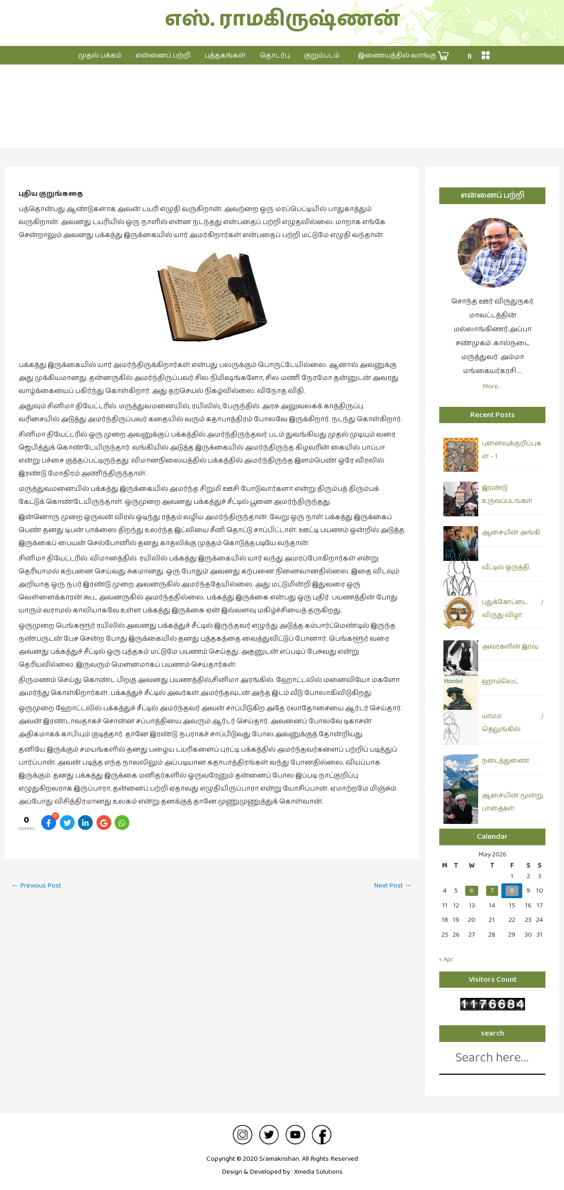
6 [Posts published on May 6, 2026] (472, 890)
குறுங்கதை (282, 115)
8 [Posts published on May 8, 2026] (512, 890)
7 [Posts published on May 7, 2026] (492, 890)
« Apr (447, 959)
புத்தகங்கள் (225, 55)
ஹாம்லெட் (500, 681)
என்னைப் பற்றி (163, 55)
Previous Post (38, 886)
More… (492, 386)
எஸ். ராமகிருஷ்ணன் (282, 19)
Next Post (391, 886)
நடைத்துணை (505, 761)
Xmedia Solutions (318, 1171)
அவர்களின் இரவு (510, 647)
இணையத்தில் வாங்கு (403, 56)
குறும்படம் (322, 55)
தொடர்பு (275, 55)
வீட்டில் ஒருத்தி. (506, 567)
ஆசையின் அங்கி (511, 532)
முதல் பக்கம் (100, 55)
